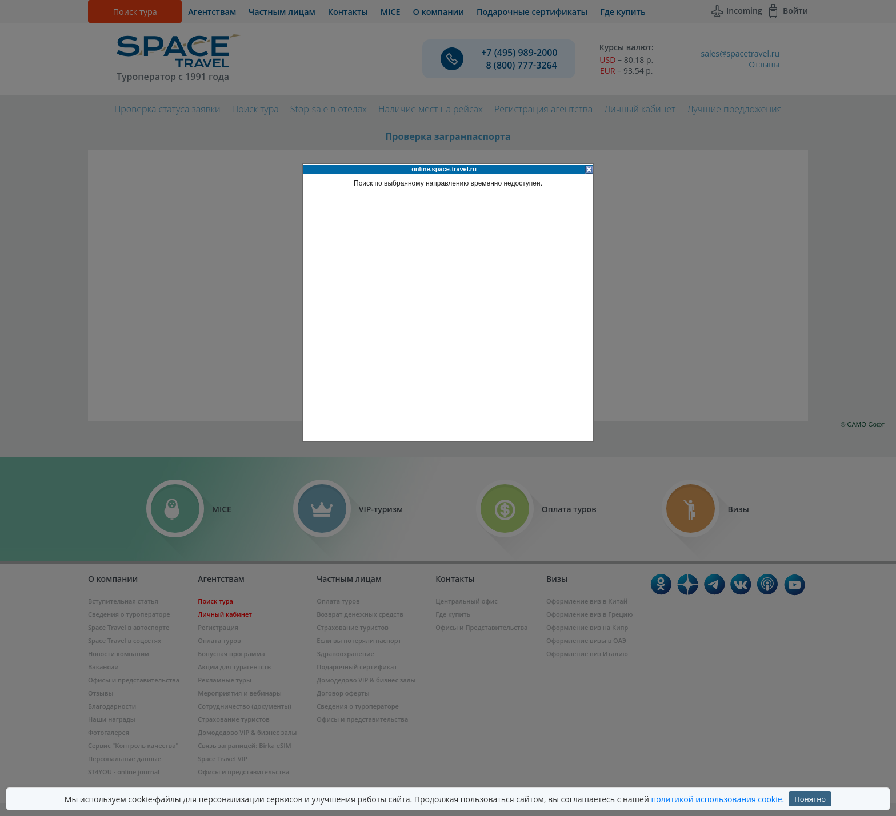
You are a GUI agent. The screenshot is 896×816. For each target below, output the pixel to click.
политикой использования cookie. (717, 799)
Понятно (810, 799)
